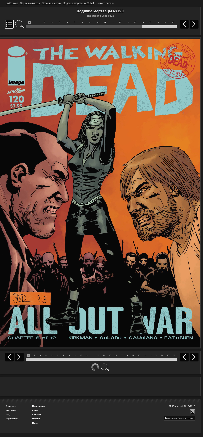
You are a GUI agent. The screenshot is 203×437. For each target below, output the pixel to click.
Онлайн (36, 418)
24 (162, 355)
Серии (35, 410)
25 (168, 355)
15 (135, 22)
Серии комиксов (30, 3)
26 (174, 355)
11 (105, 22)
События (36, 414)
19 (165, 22)
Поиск (35, 423)
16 (143, 22)
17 (150, 22)
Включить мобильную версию (179, 418)
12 (112, 22)
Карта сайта (12, 418)
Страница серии (51, 3)
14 (127, 22)
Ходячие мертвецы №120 (78, 3)
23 (156, 355)
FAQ (8, 414)
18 (158, 22)
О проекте (11, 406)
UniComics (12, 3)
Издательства (38, 406)
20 (173, 22)
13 (120, 22)
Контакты (11, 410)
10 (97, 22)
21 (145, 355)
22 (150, 355)
